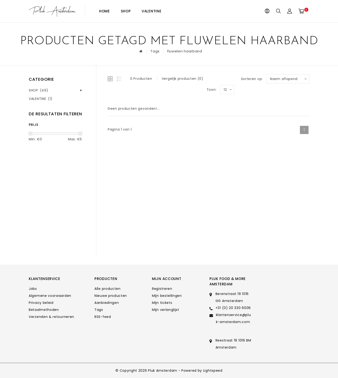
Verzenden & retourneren (51, 316)
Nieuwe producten (110, 295)
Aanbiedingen (106, 302)
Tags (155, 51)
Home (104, 11)
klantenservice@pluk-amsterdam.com (233, 318)
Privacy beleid (41, 302)
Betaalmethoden (44, 309)
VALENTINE (151, 11)
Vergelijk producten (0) (182, 78)
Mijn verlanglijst (165, 309)
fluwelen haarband (184, 51)
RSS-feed (102, 316)
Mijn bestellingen (167, 295)
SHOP (126, 11)
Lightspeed (213, 370)
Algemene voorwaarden (50, 295)
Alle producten (107, 288)
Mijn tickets (162, 302)
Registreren (162, 288)
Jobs (33, 288)
